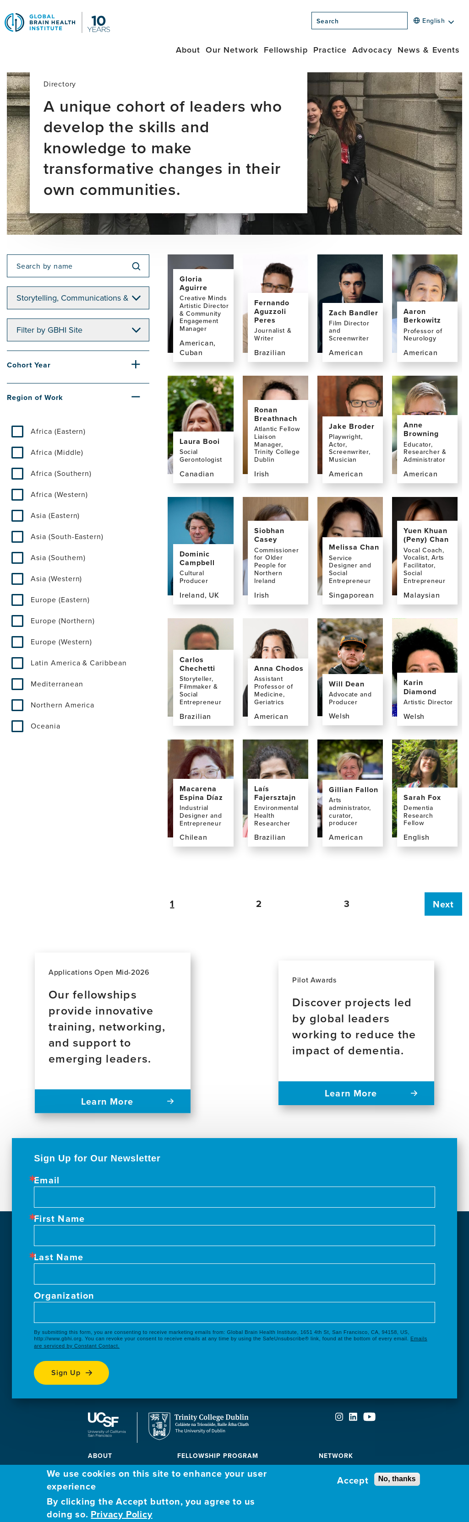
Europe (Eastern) (60, 599)
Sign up (66, 1372)
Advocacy (372, 49)
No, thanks (397, 1479)
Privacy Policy (121, 1514)
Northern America (62, 705)
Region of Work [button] (35, 397)
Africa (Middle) (57, 452)
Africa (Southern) (61, 473)
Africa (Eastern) (58, 431)
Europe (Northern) (63, 620)
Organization (64, 1295)
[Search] (410, 23)
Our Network (232, 49)
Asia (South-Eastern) (67, 536)
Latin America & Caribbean (79, 663)
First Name (59, 1218)
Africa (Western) (59, 494)
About (188, 49)
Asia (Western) (56, 578)
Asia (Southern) (58, 557)
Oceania (45, 726)
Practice (330, 49)
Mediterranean (57, 684)
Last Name (58, 1257)
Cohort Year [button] (29, 365)
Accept (353, 1480)
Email (47, 1180)
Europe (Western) (61, 642)
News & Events (429, 49)
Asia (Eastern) (55, 515)
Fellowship (286, 49)
